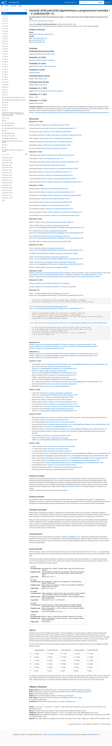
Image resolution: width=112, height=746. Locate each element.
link (40, 709)
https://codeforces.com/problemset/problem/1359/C (47, 277)
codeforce (37, 524)
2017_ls (5, 44)
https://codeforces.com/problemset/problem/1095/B (59, 178)
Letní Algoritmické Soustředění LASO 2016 (13, 97)
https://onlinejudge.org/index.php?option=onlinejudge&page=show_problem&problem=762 (74, 381)
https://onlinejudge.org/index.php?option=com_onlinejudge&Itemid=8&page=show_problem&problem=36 (77, 453)
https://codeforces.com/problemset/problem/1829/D (57, 469)
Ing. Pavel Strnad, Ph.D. (38, 42)
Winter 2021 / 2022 (7, 180)
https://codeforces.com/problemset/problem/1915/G (52, 205)
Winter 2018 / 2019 (7, 195)
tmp (4, 147)
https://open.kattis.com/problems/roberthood (56, 417)
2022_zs (5, 72)
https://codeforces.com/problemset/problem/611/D (47, 346)
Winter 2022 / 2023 (7, 175)
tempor (5, 145)
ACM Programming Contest (65, 486)
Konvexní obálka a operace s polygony (42, 60)
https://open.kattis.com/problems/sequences (57, 451)
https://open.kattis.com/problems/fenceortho (60, 422)
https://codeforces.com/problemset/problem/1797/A (61, 404)
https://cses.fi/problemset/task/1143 (51, 158)
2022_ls (5, 69)
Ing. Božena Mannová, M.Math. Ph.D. (42, 34)
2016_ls (5, 38)
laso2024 (5, 84)
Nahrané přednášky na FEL (46, 54)
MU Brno (88, 692)
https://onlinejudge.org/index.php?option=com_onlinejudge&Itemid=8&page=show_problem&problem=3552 (76, 424)
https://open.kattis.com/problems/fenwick (52, 165)
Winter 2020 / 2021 (7, 185)
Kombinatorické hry (8, 125)
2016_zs (5, 41)
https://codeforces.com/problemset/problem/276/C (65, 182)
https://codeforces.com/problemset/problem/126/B (80, 344)
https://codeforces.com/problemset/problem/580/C (56, 202)
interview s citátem (47, 21)
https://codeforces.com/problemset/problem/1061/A (81, 355)
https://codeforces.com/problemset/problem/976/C (58, 155)
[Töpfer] (85, 537)
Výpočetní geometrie (37, 103)
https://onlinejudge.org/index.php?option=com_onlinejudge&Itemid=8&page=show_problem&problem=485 (75, 458)
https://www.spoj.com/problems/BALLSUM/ (57, 241)
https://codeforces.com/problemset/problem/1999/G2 (83, 277)
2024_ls (5, 79)
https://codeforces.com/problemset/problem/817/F (55, 172)
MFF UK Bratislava (78, 692)
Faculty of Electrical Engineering (59, 734)
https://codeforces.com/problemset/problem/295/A (56, 175)
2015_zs (5, 36)
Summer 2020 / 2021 (7, 182)
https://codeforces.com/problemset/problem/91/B (46, 355)
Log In (108, 2)
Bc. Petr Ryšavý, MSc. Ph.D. (39, 38)
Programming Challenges (66, 695)
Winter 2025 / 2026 (7, 160)
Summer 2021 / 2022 (7, 177)
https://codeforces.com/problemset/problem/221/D (62, 162)
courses (13, 6)
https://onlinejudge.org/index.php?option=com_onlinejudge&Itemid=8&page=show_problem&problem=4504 (74, 456)
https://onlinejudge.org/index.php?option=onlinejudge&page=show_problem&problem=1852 (74, 462)
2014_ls (5, 28)
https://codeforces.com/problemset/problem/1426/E (63, 406)
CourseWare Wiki (10, 2)
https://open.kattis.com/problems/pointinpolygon (56, 138)
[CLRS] (58, 537)
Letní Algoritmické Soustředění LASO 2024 (13, 128)
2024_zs (5, 82)
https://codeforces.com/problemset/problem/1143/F (52, 420)
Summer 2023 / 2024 (7, 167)
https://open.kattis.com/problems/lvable (56, 449)
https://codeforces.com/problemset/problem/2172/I (55, 426)
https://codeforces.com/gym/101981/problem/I (57, 399)
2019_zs (5, 56)
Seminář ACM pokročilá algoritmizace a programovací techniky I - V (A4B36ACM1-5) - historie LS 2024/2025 (13, 114)
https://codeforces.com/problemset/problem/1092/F (63, 215)
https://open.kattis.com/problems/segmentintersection (64, 135)
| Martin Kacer (42, 78)
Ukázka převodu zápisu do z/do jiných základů (12, 141)
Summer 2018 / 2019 (7, 192)
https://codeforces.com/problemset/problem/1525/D (57, 397)
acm (20, 6)
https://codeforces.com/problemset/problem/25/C (60, 375)
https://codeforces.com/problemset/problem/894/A (81, 346)
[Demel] (65, 537)
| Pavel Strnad (42, 85)
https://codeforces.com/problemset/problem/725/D (47, 353)
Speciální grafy (35, 72)
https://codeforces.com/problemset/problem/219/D (66, 212)
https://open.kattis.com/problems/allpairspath (62, 384)
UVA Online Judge (101, 522)
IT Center (44, 734)
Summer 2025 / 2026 (7, 157)
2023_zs (5, 77)
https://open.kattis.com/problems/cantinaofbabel (59, 446)
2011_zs (5, 16)
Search (100, 2)
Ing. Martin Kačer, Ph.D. (38, 40)
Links (4, 131)
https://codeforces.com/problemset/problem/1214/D (60, 402)
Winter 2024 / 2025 (7, 165)
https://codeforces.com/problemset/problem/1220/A (81, 353)
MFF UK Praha (65, 692)
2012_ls (5, 18)
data (4, 120)
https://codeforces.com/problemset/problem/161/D (58, 192)
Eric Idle (34, 21)
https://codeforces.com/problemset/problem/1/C (60, 128)
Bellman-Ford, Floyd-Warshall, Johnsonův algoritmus (47, 91)
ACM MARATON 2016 (8, 133)
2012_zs (5, 21)
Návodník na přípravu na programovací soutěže (12, 150)
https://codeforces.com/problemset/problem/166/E (55, 145)
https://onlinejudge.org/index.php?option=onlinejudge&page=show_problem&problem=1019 (71, 460)
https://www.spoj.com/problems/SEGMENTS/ (55, 386)
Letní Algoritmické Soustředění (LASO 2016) (14, 100)
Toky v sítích (34, 97)
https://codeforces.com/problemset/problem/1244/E (61, 168)
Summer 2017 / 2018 (7, 197)
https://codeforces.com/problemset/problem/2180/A (59, 465)
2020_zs (5, 61)
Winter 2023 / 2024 (7, 170)
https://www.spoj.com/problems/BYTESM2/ (64, 253)
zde (51, 694)
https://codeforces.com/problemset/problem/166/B (53, 125)
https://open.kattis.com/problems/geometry (58, 142)
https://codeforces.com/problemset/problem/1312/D (85, 275)
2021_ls (5, 64)
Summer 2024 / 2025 (7, 162)
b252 (6, 6)
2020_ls (5, 59)
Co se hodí (5, 118)
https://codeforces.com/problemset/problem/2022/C (47, 348)
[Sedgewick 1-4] (75, 537)
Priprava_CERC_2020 (8, 136)
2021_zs (5, 67)
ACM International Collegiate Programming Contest (75, 690)
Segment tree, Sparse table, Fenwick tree (43, 66)
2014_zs (5, 31)
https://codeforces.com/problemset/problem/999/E (65, 195)
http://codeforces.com (69, 701)
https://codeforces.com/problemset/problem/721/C (52, 188)
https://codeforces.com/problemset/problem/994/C (55, 131)
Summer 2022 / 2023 (7, 172)
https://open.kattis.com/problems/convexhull (52, 148)
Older (3, 200)
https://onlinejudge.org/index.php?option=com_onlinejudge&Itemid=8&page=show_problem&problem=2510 (73, 323)
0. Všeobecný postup (8, 123)
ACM (4, 13)
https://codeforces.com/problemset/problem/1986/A (54, 435)
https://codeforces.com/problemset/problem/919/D (53, 199)
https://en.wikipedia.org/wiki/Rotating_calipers (72, 110)
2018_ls (5, 49)
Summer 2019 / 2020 (7, 187)
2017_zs (5, 46)
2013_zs (5, 26)
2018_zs (5, 51)
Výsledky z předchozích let (9, 138)
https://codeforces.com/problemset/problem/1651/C (47, 357)
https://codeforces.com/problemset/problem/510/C (57, 209)
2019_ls (5, 54)
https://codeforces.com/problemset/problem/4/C (46, 344)
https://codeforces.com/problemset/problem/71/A (46, 287)
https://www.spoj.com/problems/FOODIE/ (55, 267)
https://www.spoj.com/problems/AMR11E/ (60, 222)
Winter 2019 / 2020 (7, 190)
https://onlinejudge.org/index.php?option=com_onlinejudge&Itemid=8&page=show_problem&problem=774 (74, 429)
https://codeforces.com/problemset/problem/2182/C (47, 273)
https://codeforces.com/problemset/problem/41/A (46, 283)
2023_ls (5, 74)
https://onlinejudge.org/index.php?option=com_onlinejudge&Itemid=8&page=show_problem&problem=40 (75, 364)
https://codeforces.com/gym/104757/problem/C (63, 431)
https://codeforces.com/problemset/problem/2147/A (65, 467)
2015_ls (5, 33)
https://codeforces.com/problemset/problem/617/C (50, 275)
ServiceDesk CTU (94, 734)
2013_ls (5, 23)
